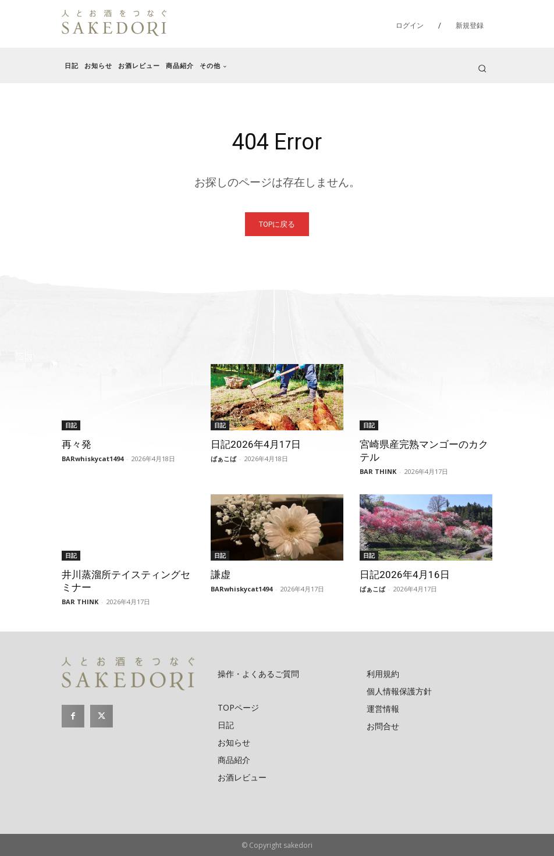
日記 (71, 425)
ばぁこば (223, 458)
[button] (482, 68)
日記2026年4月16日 (405, 574)
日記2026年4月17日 (256, 444)
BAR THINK (378, 471)
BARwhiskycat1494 (92, 458)
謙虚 (220, 574)
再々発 (76, 444)
